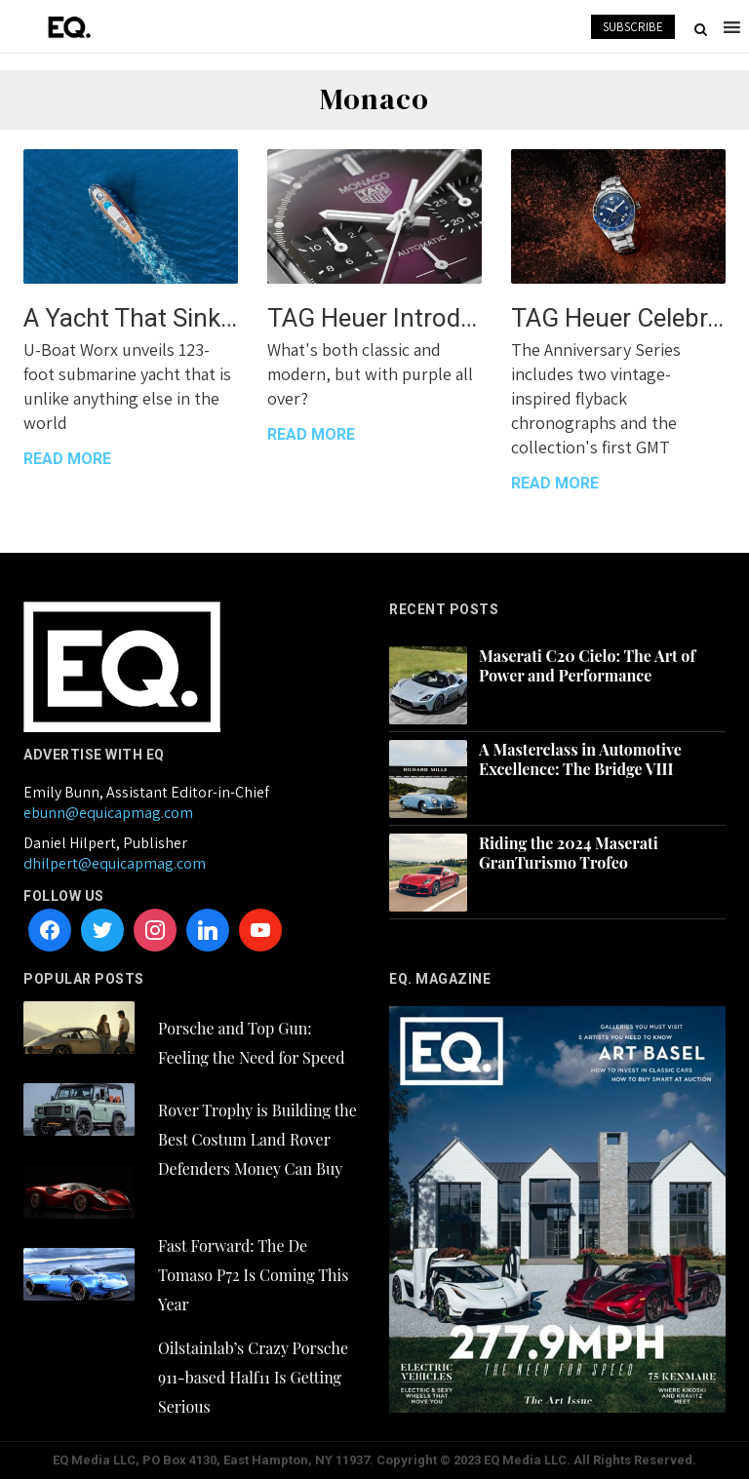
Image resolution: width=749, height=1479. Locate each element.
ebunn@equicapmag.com (108, 812)
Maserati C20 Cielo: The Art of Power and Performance (587, 665)
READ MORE (67, 458)
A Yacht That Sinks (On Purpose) (130, 317)
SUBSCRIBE (633, 27)
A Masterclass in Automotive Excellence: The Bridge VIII (580, 759)
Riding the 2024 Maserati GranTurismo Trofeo (568, 853)
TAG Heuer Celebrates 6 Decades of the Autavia (618, 317)
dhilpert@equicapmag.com (114, 863)
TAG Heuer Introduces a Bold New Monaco (374, 317)
